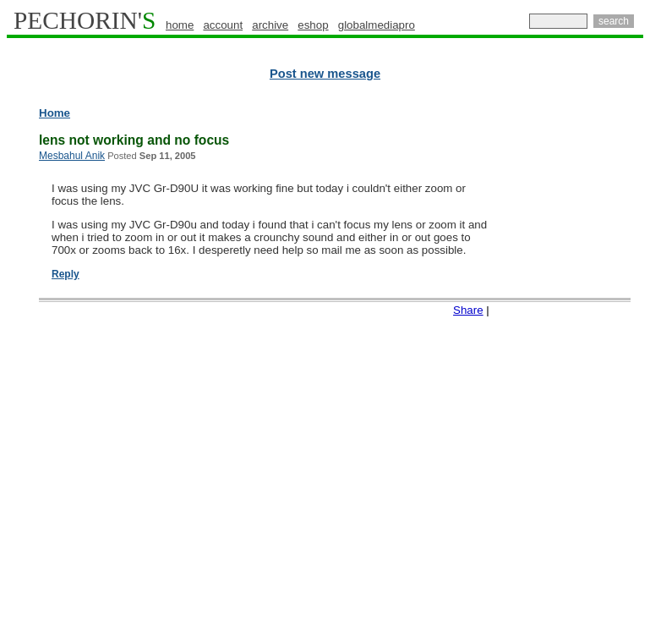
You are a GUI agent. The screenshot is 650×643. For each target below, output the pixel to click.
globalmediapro (376, 25)
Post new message (325, 73)
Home (54, 113)
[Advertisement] (576, 364)
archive (270, 25)
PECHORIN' (85, 20)
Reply (65, 274)
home (180, 25)
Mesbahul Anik (72, 156)
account (223, 25)
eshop (313, 25)
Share (468, 310)
